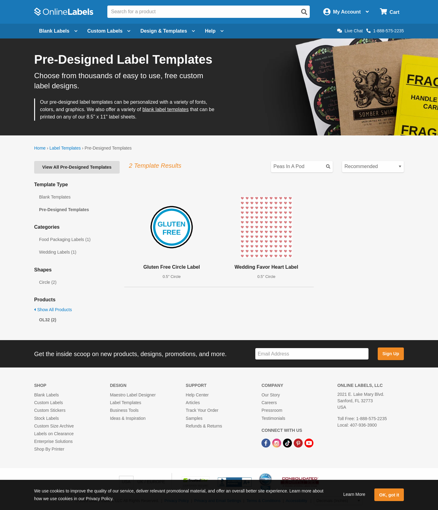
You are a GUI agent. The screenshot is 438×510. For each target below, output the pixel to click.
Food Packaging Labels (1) (64, 239)
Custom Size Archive (54, 426)
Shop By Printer (49, 449)
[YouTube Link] (309, 442)
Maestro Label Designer (133, 394)
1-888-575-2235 (385, 30)
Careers (269, 402)
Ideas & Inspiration (127, 418)
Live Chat (350, 31)
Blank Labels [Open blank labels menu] (58, 31)
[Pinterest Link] (299, 442)
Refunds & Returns (204, 426)
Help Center (197, 394)
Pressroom (271, 410)
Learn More (354, 494)
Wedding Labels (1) (57, 252)
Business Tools (124, 410)
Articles (193, 402)
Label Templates (65, 148)
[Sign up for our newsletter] (311, 353)
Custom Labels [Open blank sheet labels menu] (109, 31)
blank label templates (165, 109)
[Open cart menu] (389, 12)
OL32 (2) (47, 319)
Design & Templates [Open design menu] (167, 31)
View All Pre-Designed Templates (76, 167)
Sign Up (390, 353)
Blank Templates (54, 197)
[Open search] (304, 12)
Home (40, 148)
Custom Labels (48, 402)
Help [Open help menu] (214, 31)
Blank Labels (46, 394)
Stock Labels (46, 418)
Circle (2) (48, 282)
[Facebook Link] (266, 442)
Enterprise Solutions (53, 441)
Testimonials (273, 418)
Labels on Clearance (54, 433)
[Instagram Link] (277, 442)
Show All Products (53, 309)
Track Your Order (202, 410)
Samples (194, 418)
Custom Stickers (50, 410)
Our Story (270, 394)
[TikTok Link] (288, 442)
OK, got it (389, 494)
